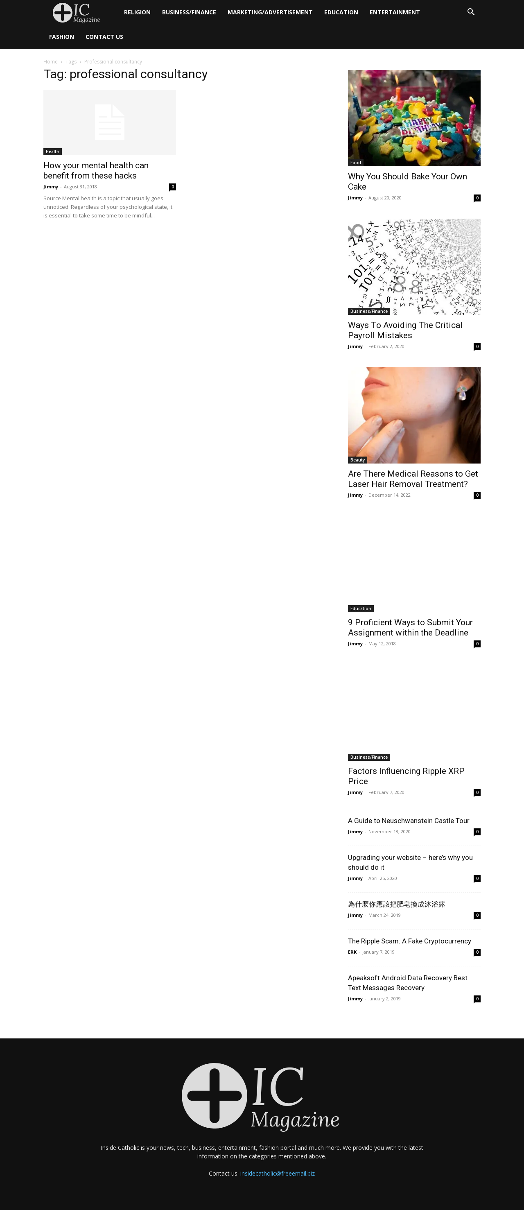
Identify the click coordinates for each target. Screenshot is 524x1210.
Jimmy (50, 186)
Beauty (357, 460)
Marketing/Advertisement (270, 12)
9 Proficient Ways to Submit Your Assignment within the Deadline (410, 627)
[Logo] (80, 12)
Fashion (61, 37)
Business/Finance (189, 12)
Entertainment (395, 12)
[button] (471, 13)
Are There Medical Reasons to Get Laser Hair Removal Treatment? (413, 479)
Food (355, 162)
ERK (352, 952)
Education (341, 12)
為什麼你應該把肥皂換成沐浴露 (396, 904)
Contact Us (104, 37)
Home (50, 61)
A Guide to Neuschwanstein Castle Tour (409, 820)
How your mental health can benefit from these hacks (96, 171)
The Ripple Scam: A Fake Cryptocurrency (409, 941)
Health (52, 151)
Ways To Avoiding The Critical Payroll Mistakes (405, 330)
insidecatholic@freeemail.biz (277, 1173)
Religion (137, 12)
